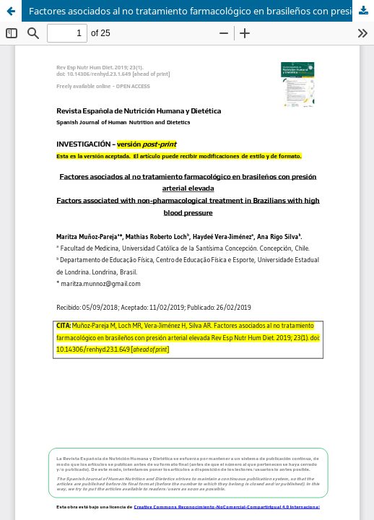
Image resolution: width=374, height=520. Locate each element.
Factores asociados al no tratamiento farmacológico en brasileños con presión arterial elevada (201, 10)
